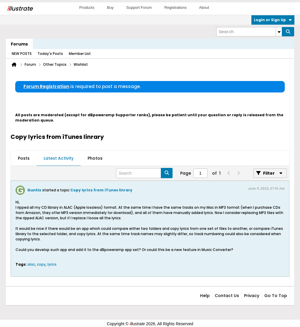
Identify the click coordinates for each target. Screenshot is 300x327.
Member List (80, 53)
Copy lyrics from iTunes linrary (101, 190)
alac (31, 264)
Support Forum (139, 7)
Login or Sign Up (273, 19)
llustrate (20, 8)
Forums (19, 44)
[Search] (249, 31)
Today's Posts (50, 53)
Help (205, 296)
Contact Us (227, 296)
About (204, 7)
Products (86, 7)
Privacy (251, 296)
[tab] (24, 158)
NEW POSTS (22, 53)
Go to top (275, 296)
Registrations (175, 7)
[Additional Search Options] (279, 31)
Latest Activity (59, 158)
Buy (110, 7)
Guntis (34, 190)
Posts (24, 158)
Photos (95, 158)
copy (41, 264)
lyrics (52, 264)
